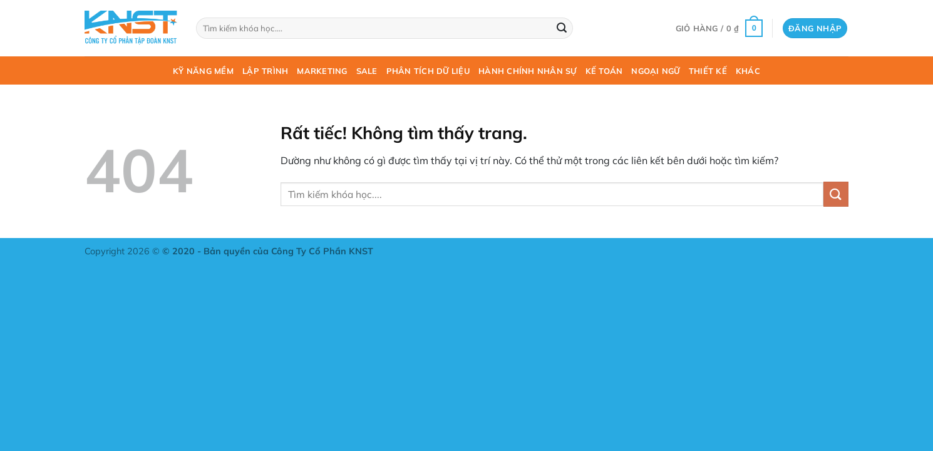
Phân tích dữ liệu (428, 71)
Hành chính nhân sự (527, 71)
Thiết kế (708, 71)
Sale (367, 71)
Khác (748, 71)
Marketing (322, 71)
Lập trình (265, 71)
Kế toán (604, 71)
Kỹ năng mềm (203, 71)
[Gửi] (561, 28)
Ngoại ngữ (655, 71)
